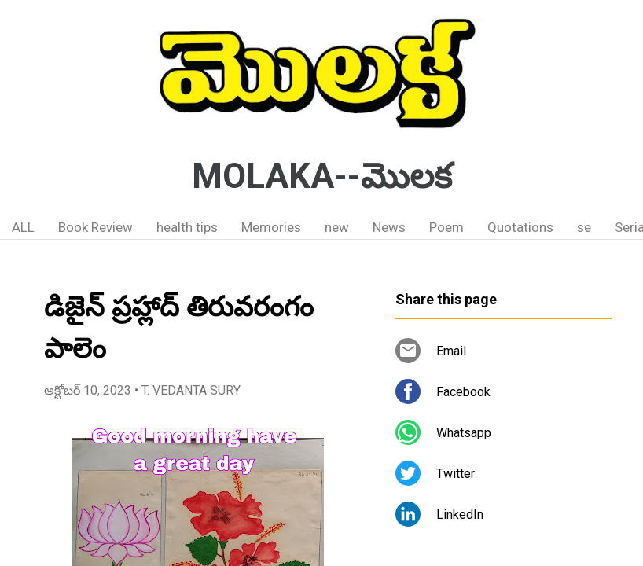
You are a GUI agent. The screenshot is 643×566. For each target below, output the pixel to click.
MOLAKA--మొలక (322, 176)
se (584, 227)
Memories (271, 227)
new (337, 227)
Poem (446, 227)
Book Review (95, 227)
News (389, 227)
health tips (187, 227)
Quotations (520, 227)
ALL (23, 227)
